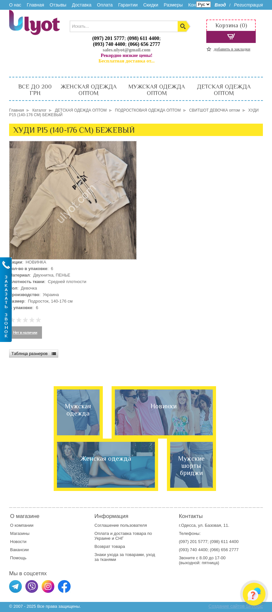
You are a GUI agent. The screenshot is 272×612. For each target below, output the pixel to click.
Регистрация (248, 4)
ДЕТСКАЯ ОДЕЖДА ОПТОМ (224, 89)
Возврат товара (110, 546)
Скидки (150, 4)
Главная (35, 4)
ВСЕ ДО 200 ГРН (35, 89)
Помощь (18, 557)
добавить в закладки (232, 49)
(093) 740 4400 (109, 44)
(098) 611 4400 (143, 38)
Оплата (105, 4)
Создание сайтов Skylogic (236, 606)
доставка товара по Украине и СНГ (123, 536)
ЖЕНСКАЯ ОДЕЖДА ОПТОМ (88, 89)
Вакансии (19, 549)
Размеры (173, 4)
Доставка (81, 4)
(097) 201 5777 (108, 38)
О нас (15, 4)
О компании (22, 525)
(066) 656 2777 (144, 44)
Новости (18, 541)
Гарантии (128, 4)
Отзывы (58, 4)
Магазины (20, 533)
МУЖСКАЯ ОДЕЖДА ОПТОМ (157, 89)
